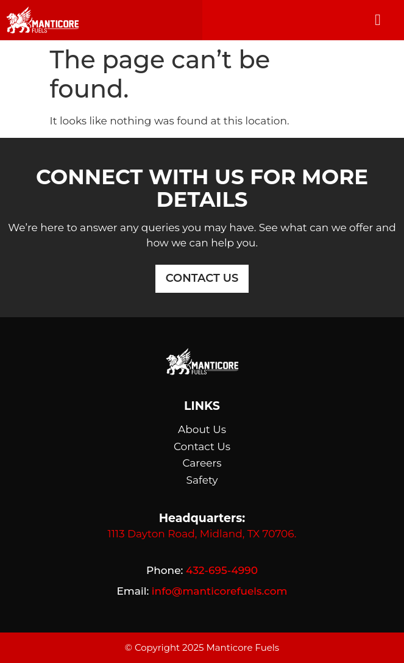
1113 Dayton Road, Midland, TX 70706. (202, 534)
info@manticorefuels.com (220, 591)
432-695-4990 (222, 570)
